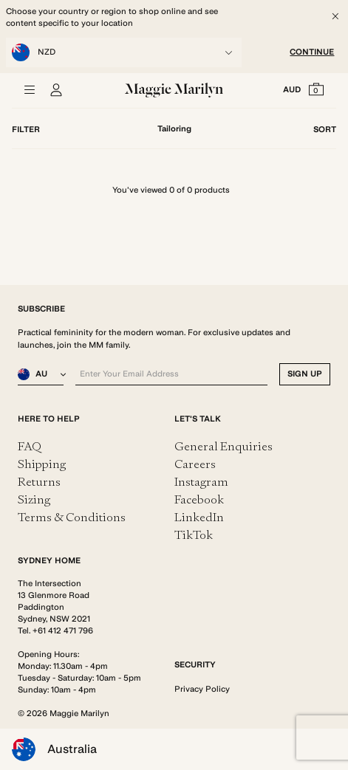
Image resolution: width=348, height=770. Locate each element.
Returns (39, 481)
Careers (195, 464)
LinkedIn (199, 517)
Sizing (34, 499)
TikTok (193, 535)
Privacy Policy (202, 689)
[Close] (335, 16)
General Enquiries (223, 446)
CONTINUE (312, 52)
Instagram (201, 481)
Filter (26, 129)
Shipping (42, 464)
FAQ (29, 446)
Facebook (199, 499)
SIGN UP (304, 374)
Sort (324, 129)
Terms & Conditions (72, 517)
